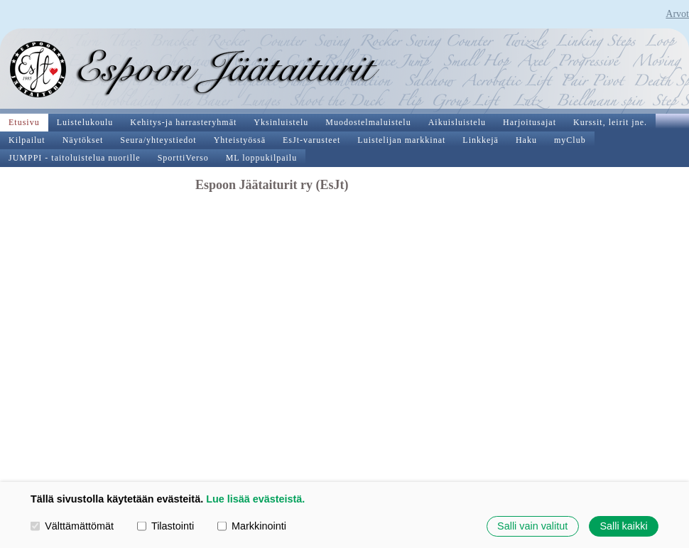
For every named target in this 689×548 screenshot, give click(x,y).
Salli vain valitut (532, 526)
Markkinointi (251, 526)
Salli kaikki (623, 526)
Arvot (677, 14)
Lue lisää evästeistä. (255, 499)
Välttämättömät (72, 526)
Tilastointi (165, 526)
